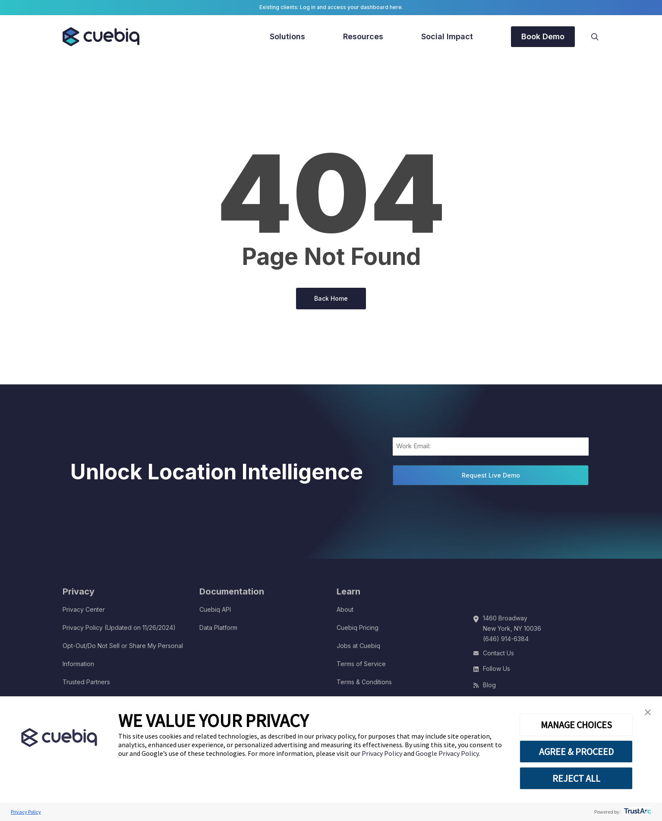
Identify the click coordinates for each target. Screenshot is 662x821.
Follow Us (496, 668)
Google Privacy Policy (447, 753)
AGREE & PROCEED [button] (576, 752)
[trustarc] (637, 812)
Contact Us (498, 653)
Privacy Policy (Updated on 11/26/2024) (119, 627)
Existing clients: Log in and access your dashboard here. (331, 7)
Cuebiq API (215, 609)
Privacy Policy (383, 753)
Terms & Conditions (364, 682)
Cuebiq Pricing (357, 627)
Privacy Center (84, 609)
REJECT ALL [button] (576, 778)
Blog (489, 685)
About (345, 609)
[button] (647, 712)
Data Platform (218, 627)
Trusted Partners (86, 682)
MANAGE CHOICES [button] (576, 725)
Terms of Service (361, 663)
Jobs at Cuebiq (358, 645)
